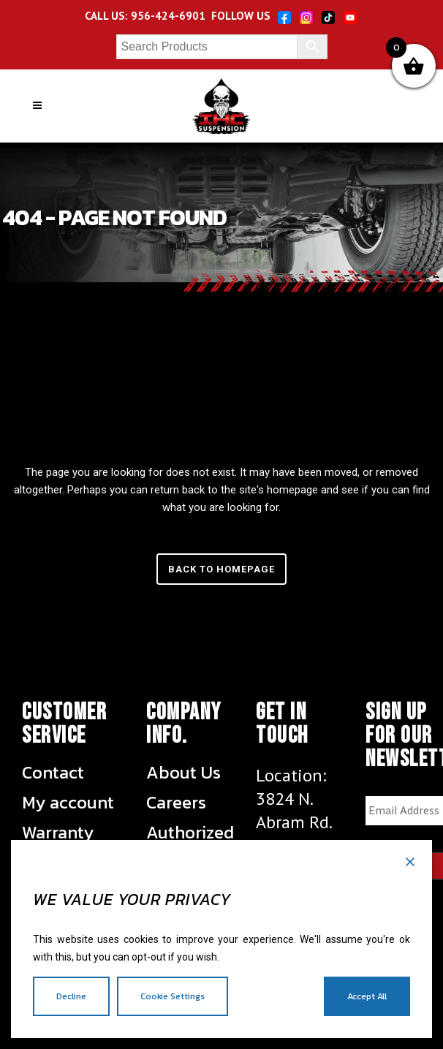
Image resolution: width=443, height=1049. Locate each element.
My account (68, 802)
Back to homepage (221, 569)
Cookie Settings (172, 996)
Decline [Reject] (71, 996)
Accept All (367, 996)
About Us (183, 772)
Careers (176, 802)
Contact (53, 772)
